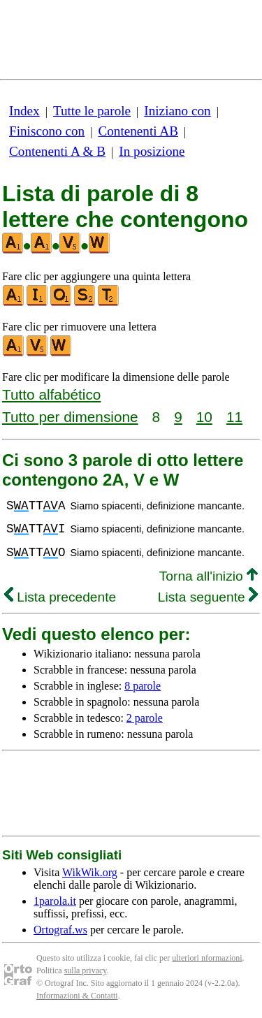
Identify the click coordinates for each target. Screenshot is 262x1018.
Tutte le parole (92, 110)
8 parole (142, 686)
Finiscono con (47, 131)
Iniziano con (177, 110)
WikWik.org (89, 872)
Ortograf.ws (60, 930)
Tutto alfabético (51, 394)
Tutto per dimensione (70, 417)
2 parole (144, 718)
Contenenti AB (138, 131)
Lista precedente (60, 597)
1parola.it (55, 901)
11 (234, 417)
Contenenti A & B (57, 151)
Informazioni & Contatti (77, 996)
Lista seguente (208, 597)
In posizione (151, 151)
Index (24, 110)
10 (204, 417)
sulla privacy (85, 970)
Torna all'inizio (208, 576)
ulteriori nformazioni (207, 958)
